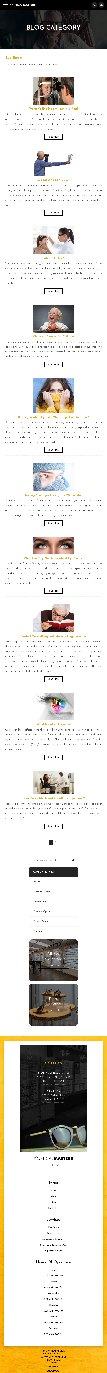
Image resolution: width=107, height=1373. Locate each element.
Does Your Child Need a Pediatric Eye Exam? (53, 798)
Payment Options (42, 911)
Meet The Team (41, 892)
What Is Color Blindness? (53, 724)
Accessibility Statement (53, 1357)
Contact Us (39, 931)
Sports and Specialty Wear (53, 1245)
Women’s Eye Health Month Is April (53, 109)
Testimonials (39, 902)
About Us (38, 882)
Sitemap (53, 1363)
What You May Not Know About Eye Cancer (53, 558)
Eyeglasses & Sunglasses (53, 1239)
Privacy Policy (53, 1360)
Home (53, 1191)
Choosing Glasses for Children (53, 336)
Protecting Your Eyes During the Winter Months (54, 495)
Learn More (53, 965)
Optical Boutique (53, 1251)
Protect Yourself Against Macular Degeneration (53, 636)
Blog (53, 1202)
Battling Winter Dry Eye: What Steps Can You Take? (53, 417)
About (53, 1197)
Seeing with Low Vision (53, 180)
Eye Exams (53, 1227)
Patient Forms (40, 921)
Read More (53, 136)
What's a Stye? (53, 258)
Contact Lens (53, 1233)
